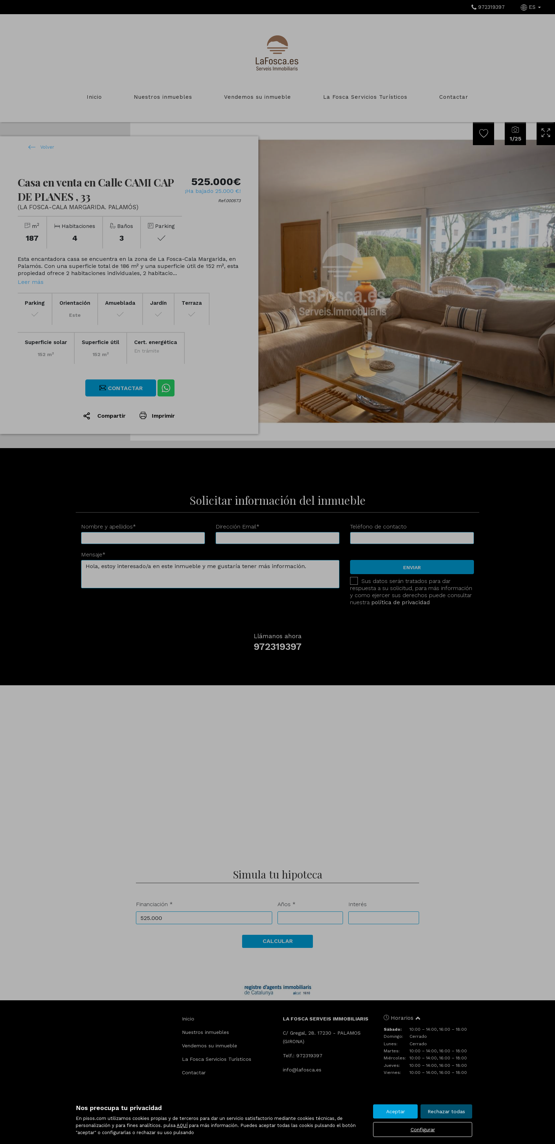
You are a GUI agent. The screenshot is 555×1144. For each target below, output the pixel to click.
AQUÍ (182, 1125)
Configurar (423, 1129)
